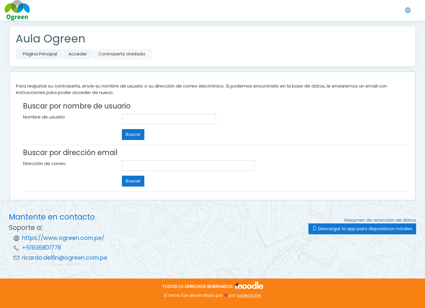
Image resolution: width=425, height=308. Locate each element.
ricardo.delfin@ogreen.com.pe (64, 258)
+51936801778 (41, 248)
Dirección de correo (44, 163)
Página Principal (40, 54)
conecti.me (249, 295)
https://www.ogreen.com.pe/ (63, 238)
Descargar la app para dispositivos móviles (362, 228)
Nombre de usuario (44, 117)
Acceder (77, 54)
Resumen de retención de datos (380, 220)
